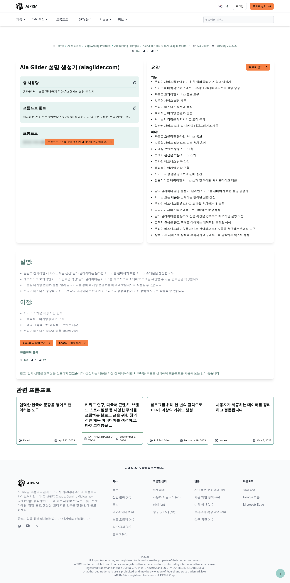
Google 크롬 (251, 497)
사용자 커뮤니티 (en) (167, 497)
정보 (123, 19)
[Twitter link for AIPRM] (19, 526)
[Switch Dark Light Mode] (227, 6)
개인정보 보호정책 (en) (209, 490)
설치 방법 (249, 490)
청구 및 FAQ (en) (164, 512)
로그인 (240, 6)
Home (60, 45)
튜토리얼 (159, 490)
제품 (21, 19)
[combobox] (238, 19)
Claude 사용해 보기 (37, 343)
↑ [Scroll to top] (280, 573)
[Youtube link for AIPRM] (28, 526)
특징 (115, 504)
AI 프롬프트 (75, 45)
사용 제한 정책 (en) (207, 497)
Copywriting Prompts (98, 45)
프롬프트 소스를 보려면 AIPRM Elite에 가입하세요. (80, 142)
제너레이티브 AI (123, 512)
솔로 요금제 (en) (123, 519)
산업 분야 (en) (121, 497)
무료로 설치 (262, 6)
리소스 (106, 19)
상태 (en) (159, 504)
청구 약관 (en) (203, 519)
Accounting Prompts (127, 45)
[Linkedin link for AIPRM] (37, 526)
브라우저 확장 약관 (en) (210, 512)
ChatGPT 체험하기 (72, 343)
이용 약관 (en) (203, 504)
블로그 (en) (119, 534)
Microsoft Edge (253, 504)
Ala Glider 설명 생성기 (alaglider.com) (165, 45)
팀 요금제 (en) (121, 527)
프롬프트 (62, 19)
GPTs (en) (84, 19)
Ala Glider (203, 45)
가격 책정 (40, 19)
